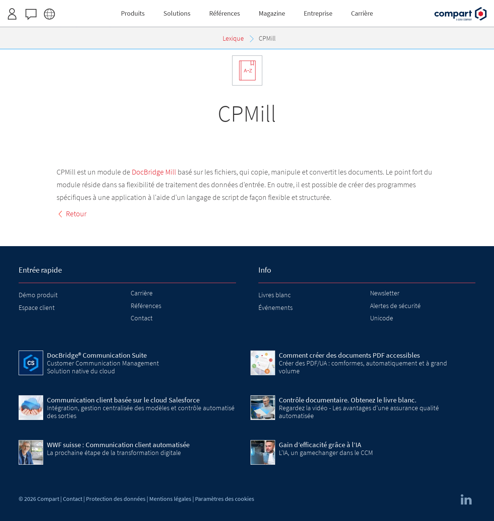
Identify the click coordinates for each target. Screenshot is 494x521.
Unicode (381, 318)
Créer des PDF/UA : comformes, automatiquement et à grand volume (363, 367)
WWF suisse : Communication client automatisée (118, 444)
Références (146, 305)
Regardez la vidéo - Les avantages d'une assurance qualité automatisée (359, 412)
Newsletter (384, 293)
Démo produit (38, 295)
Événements (275, 307)
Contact (142, 318)
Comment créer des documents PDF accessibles (349, 355)
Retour (76, 213)
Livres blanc (274, 295)
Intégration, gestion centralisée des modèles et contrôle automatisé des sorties (141, 412)
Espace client (37, 307)
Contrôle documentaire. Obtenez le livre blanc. (348, 399)
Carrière (142, 293)
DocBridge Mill (154, 171)
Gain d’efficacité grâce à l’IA (320, 444)
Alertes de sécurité (395, 305)
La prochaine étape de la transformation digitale (114, 452)
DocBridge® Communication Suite (97, 355)
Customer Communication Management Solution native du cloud (103, 367)
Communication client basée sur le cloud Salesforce (123, 399)
